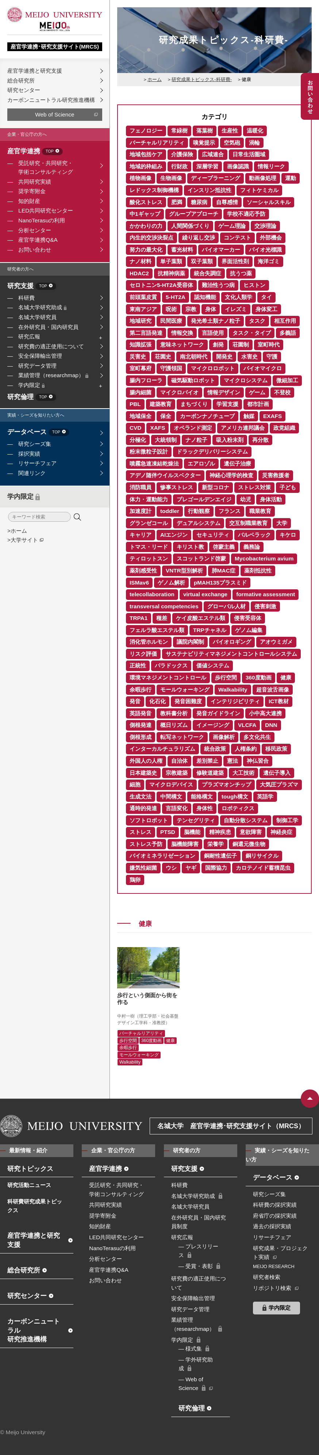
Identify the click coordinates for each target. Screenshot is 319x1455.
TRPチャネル (209, 630)
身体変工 (266, 309)
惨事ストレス (176, 487)
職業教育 (260, 511)
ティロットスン (149, 558)
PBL (135, 404)
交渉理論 (265, 226)
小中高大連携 (265, 713)
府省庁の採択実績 (275, 1216)
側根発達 (140, 725)
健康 (285, 677)
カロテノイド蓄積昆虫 (263, 868)
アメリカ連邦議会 (243, 428)
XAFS (157, 428)
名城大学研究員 (37, 317)
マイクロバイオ (179, 392)
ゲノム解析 (171, 582)
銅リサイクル (262, 856)
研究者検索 (266, 1277)
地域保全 (140, 416)
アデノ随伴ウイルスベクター (165, 475)
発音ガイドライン (218, 713)
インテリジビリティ (235, 701)
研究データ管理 (37, 366)
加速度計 (140, 511)
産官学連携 (35, 151)
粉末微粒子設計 (149, 451)
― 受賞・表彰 (195, 1266)
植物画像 (140, 178)
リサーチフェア (37, 463)
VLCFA (247, 725)
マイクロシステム (246, 380)
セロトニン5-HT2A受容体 (161, 285)
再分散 (260, 440)
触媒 (248, 416)
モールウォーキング (185, 689)
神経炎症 (281, 832)
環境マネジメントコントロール (168, 677)
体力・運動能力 (149, 499)
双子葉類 (202, 261)
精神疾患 (220, 832)
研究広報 (29, 336)
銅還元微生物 (248, 844)
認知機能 (205, 297)
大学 (281, 523)
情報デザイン (223, 392)
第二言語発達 (146, 333)
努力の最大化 (146, 249)
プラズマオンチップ (226, 784)
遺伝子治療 (237, 463)
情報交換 (182, 333)
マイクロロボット (213, 368)
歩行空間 (226, 677)
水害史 (249, 356)
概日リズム (174, 725)
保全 (165, 416)
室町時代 (269, 344)
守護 (271, 356)
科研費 (26, 298)
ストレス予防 (146, 844)
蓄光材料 (182, 249)
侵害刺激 (265, 606)
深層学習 (207, 166)
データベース (38, 432)
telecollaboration (152, 594)
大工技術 (243, 773)
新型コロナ (215, 487)
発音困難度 (188, 701)
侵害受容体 (247, 618)
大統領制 (166, 440)
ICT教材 (279, 701)
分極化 (138, 440)
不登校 (282, 392)
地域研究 (140, 321)
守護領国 (171, 368)
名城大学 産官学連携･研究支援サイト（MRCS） (231, 1126)
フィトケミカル (259, 190)
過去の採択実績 (272, 1226)
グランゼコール (149, 523)
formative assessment (265, 594)
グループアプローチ (193, 214)
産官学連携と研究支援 (34, 71)
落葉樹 (204, 130)
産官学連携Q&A (37, 240)
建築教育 (161, 404)
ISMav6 (139, 582)
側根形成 (140, 737)
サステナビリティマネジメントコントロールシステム (231, 654)
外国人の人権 (146, 761)
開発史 (224, 356)
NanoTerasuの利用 (41, 220)
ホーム (154, 79)
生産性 (230, 130)
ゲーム (257, 392)
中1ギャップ (145, 214)
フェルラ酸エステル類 (157, 630)
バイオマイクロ (262, 368)
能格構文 (202, 796)
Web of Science (54, 114)
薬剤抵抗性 (258, 570)
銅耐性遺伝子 (220, 856)
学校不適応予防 (246, 214)
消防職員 (140, 487)
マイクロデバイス (171, 784)
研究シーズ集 (34, 444)
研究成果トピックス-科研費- (202, 79)
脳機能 (192, 832)
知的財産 (29, 201)
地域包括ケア (146, 154)
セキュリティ (212, 535)
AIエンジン (174, 535)
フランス (230, 511)
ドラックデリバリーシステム (212, 451)
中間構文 (171, 796)
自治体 (179, 761)
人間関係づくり (190, 226)
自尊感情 (227, 202)
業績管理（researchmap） (53, 375)
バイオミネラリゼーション (162, 856)
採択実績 (29, 454)
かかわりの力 (146, 226)
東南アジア (143, 309)
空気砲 (232, 142)
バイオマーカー (221, 249)
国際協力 (216, 868)
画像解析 (224, 737)
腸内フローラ (146, 380)
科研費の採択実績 (275, 1205)
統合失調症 (207, 273)
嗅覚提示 (204, 142)
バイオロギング (232, 642)
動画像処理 (262, 178)
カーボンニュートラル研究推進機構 (51, 100)
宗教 (190, 309)
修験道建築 (210, 773)
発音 (135, 701)
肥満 (176, 202)
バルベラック (254, 535)
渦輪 (254, 142)
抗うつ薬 (241, 273)
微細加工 (287, 380)
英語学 (265, 796)
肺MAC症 (223, 570)
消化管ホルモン (149, 642)
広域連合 (213, 154)
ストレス (140, 832)
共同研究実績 (34, 182)
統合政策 (215, 749)
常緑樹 (179, 130)
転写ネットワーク (182, 737)
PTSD (167, 832)
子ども (288, 487)
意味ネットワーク (182, 344)
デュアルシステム (198, 523)
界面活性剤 (235, 261)
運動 (290, 178)
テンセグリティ (196, 820)
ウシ (171, 868)
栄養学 (215, 844)
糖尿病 (199, 202)
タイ (266, 297)
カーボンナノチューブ (207, 416)
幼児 (245, 499)
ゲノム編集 (248, 630)
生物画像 (171, 178)
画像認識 (238, 166)
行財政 (179, 166)
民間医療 (171, 321)
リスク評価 (143, 654)
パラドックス (171, 665)
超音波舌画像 (272, 689)
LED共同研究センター (45, 210)
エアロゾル (201, 463)
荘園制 (240, 344)
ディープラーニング (215, 178)
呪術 (171, 309)
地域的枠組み (146, 166)
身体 (210, 309)
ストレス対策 (254, 487)
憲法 (232, 761)
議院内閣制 (190, 642)
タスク (257, 321)
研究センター (23, 90)
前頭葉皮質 (143, 297)
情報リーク (271, 166)
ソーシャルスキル (269, 202)
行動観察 (199, 511)
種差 (161, 618)
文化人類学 (238, 297)
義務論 (251, 547)
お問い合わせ (34, 249)
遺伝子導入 (277, 773)
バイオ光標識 (265, 249)
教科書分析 (174, 713)
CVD (135, 428)
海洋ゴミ (269, 261)
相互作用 (285, 321)
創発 (218, 344)
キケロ (288, 535)
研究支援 (31, 286)
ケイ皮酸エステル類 (200, 618)
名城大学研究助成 (42, 307)
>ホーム (17, 531)
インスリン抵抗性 (209, 190)
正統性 (138, 665)
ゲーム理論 (232, 226)
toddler (169, 511)
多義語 (288, 333)
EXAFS (272, 416)
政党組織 (284, 428)
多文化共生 (257, 737)
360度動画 (259, 677)
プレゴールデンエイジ (204, 499)
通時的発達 (143, 808)
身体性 (204, 808)
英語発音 (140, 713)
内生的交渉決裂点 (151, 237)
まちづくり (194, 404)
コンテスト (237, 237)
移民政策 (276, 749)
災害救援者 (275, 475)
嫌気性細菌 (143, 868)
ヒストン (254, 285)
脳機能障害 (185, 844)
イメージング (212, 725)
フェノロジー (146, 130)
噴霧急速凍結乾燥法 (154, 463)
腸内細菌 (140, 392)
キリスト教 (190, 547)
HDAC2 (139, 273)
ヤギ (190, 868)
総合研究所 (21, 80)
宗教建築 (177, 773)
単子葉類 (171, 261)
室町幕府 (140, 368)
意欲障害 (251, 832)
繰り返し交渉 (198, 237)
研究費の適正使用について (51, 346)
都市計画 (258, 404)
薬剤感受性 (143, 570)
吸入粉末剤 (229, 440)
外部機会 (271, 237)
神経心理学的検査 (231, 475)
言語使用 (213, 333)
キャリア (140, 535)
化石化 (157, 701)
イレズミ (236, 309)
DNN (271, 725)
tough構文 (235, 796)
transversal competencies (164, 606)
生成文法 (140, 796)
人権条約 (246, 749)
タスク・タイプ (251, 333)
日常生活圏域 (248, 154)
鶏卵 (135, 880)
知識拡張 (140, 344)
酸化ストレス (146, 202)
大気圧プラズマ (279, 784)
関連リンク (32, 473)
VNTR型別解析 (184, 570)
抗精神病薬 (171, 273)
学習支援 (227, 404)
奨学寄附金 (32, 191)
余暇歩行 (140, 689)
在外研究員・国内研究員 (48, 327)
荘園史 (163, 356)
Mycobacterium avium (264, 558)
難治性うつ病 (218, 285)
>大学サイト (22, 540)
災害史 (138, 356)
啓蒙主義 (224, 547)
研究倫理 (31, 397)
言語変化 (177, 808)
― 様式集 (190, 1348)
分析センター (34, 230)
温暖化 (255, 130)
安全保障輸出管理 (40, 356)
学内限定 (31, 385)
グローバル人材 (226, 606)
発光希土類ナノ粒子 (215, 321)
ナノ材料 (140, 261)
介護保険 (182, 154)
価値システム (212, 665)
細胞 (135, 784)
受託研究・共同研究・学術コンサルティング (45, 167)
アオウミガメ (276, 642)
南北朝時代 (193, 356)
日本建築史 (143, 773)
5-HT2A (175, 297)
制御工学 (287, 820)
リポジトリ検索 (272, 1288)
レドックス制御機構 (154, 190)
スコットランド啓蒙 (201, 558)
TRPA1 (138, 618)
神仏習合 (258, 761)
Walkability (232, 689)
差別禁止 (207, 761)
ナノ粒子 (196, 440)
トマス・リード (149, 547)
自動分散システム (246, 820)
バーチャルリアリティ (157, 142)
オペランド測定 (193, 428)
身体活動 (271, 499)
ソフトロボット (149, 820)
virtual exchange (205, 594)
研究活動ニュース (29, 1185)
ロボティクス (238, 808)
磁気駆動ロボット (193, 380)
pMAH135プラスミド (220, 582)
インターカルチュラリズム (162, 749)
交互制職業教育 (248, 523)
